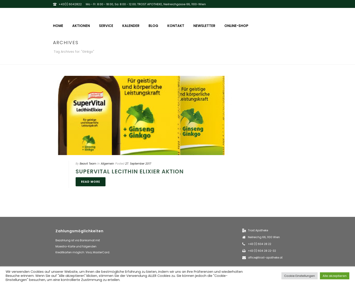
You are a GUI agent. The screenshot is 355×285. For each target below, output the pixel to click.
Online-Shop (236, 25)
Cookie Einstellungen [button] (299, 276)
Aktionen (81, 25)
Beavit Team (88, 163)
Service (106, 25)
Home (58, 25)
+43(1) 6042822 (70, 4)
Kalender (130, 25)
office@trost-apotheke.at (265, 257)
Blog (153, 25)
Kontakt (175, 25)
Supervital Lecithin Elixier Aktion (130, 171)
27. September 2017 (138, 163)
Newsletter (204, 25)
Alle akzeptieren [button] (335, 276)
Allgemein (107, 163)
